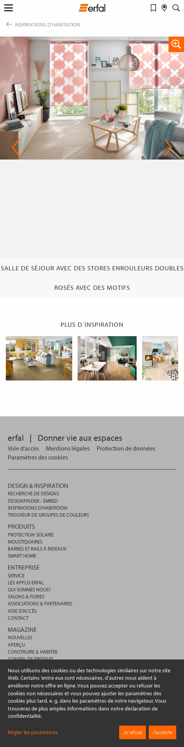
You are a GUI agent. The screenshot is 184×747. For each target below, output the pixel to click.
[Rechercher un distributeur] (164, 8)
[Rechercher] (176, 8)
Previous (16, 147)
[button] (8, 8)
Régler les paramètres (33, 732)
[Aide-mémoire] (153, 8)
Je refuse (132, 732)
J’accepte (162, 732)
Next (167, 147)
